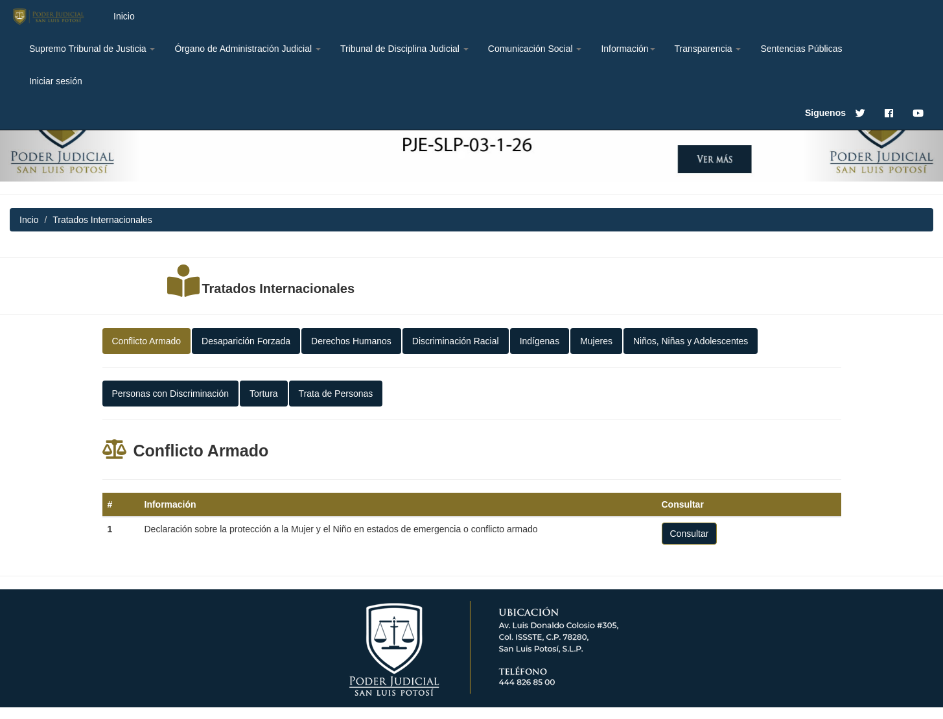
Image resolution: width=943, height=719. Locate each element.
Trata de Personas (336, 393)
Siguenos (825, 113)
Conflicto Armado (146, 341)
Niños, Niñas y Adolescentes (690, 341)
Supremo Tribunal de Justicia (92, 48)
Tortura (264, 393)
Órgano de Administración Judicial (247, 48)
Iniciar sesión (55, 81)
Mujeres (596, 341)
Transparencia (708, 48)
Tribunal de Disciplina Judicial (404, 48)
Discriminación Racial (455, 341)
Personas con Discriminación (170, 393)
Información (628, 48)
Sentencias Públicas (801, 48)
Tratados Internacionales (278, 288)
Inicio (124, 16)
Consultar (689, 533)
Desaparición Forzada (246, 341)
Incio (29, 220)
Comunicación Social (535, 48)
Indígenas (540, 341)
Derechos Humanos (351, 341)
